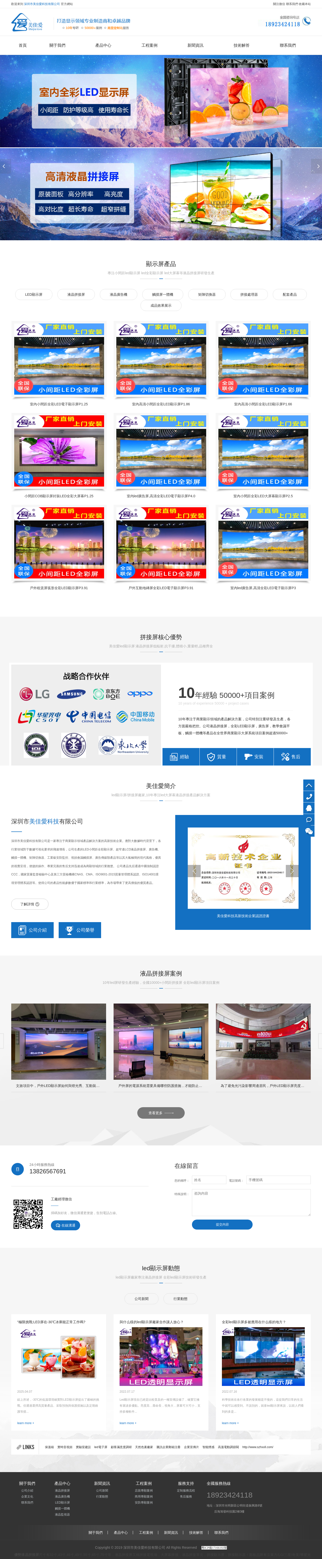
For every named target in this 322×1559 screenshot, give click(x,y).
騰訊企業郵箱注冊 (168, 1447)
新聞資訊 (195, 45)
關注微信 (279, 4)
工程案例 (150, 45)
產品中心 (103, 45)
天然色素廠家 (144, 1447)
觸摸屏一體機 (162, 294)
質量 (221, 756)
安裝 (258, 756)
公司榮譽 (80, 930)
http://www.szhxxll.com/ (257, 1447)
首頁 (23, 45)
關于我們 (57, 45)
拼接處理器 (249, 294)
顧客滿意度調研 (121, 1447)
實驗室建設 (83, 1447)
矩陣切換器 (207, 294)
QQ (309, 808)
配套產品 (290, 294)
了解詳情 (29, 904)
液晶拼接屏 (76, 294)
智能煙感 (208, 1447)
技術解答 (242, 45)
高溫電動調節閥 (228, 1447)
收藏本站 (305, 4)
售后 (295, 756)
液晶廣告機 (118, 294)
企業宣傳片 (191, 1447)
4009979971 (309, 796)
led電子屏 (100, 1447)
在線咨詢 (309, 819)
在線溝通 (65, 1225)
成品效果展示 (161, 305)
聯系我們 (292, 4)
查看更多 (161, 1113)
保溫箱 (49, 1447)
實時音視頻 (64, 1447)
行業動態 (180, 1299)
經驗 (184, 756)
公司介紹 (32, 930)
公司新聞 (142, 1299)
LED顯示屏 (33, 294)
